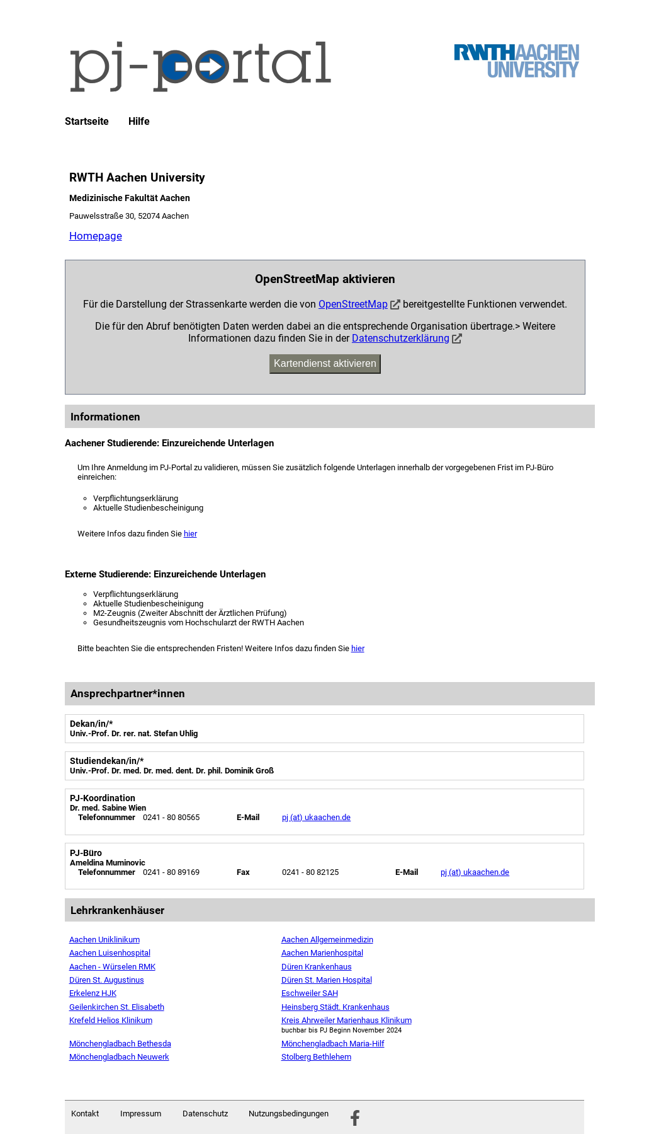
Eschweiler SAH (309, 993)
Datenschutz (205, 1113)
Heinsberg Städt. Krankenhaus (335, 1007)
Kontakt (85, 1113)
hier (190, 533)
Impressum (140, 1113)
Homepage (95, 235)
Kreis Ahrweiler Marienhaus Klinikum (346, 1020)
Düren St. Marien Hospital (326, 980)
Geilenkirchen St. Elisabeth (116, 1007)
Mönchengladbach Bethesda (120, 1043)
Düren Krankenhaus (316, 966)
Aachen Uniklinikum (104, 939)
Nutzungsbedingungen (289, 1113)
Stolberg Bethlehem (316, 1057)
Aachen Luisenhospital (109, 953)
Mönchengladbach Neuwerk (119, 1057)
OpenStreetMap (353, 304)
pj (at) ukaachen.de (316, 817)
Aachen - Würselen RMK (112, 966)
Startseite (87, 121)
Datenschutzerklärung (400, 338)
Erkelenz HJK (92, 993)
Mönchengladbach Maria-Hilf (333, 1043)
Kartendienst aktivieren (325, 363)
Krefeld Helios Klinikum (110, 1020)
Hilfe (139, 121)
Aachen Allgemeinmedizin (327, 939)
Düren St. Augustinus (106, 980)
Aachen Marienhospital (322, 953)
